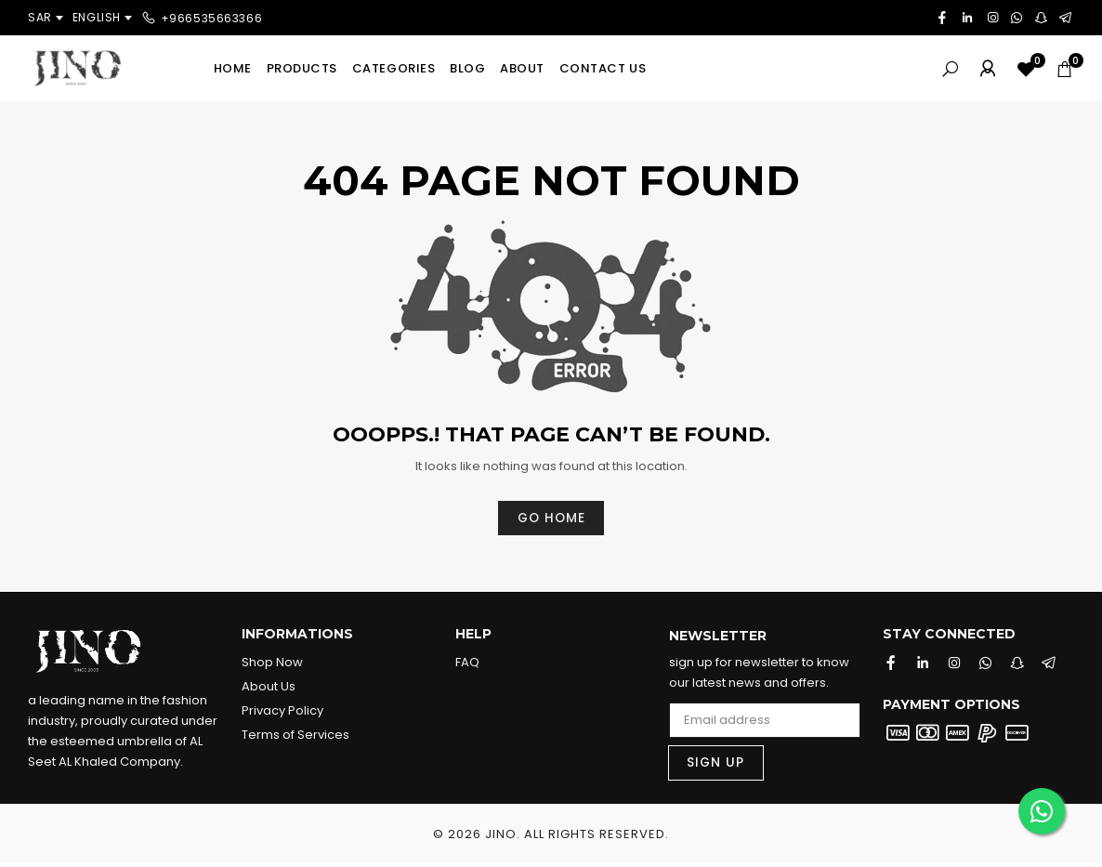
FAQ (467, 663)
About (522, 68)
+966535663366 (212, 17)
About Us (268, 687)
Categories (393, 68)
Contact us (602, 68)
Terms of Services (295, 735)
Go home (551, 518)
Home (233, 68)
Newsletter (718, 637)
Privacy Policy (282, 711)
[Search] (950, 68)
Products (302, 68)
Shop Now (272, 663)
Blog (467, 68)
